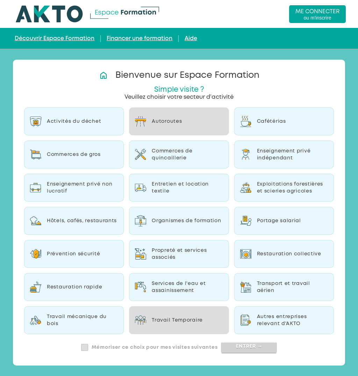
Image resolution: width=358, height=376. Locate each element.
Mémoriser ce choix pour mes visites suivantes (155, 347)
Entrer (249, 346)
